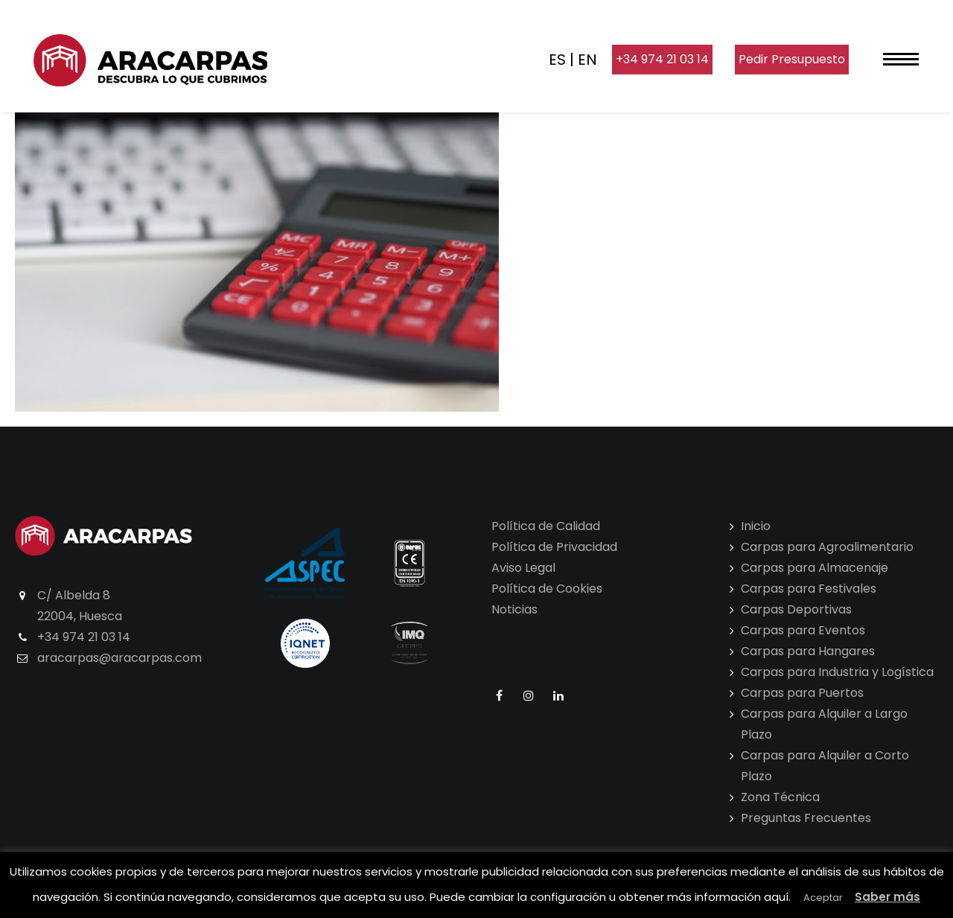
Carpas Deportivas (796, 609)
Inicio (756, 526)
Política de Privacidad (554, 546)
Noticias (514, 609)
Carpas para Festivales (808, 588)
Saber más (887, 897)
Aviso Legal (523, 567)
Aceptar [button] (823, 897)
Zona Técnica (780, 797)
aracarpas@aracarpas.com (119, 657)
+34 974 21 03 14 (662, 59)
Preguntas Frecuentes (806, 817)
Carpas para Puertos (802, 692)
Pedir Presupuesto (792, 59)
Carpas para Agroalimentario (827, 546)
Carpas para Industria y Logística (837, 671)
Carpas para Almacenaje (814, 567)
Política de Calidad (545, 526)
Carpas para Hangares (808, 651)
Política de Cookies (546, 588)
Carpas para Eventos (803, 630)
